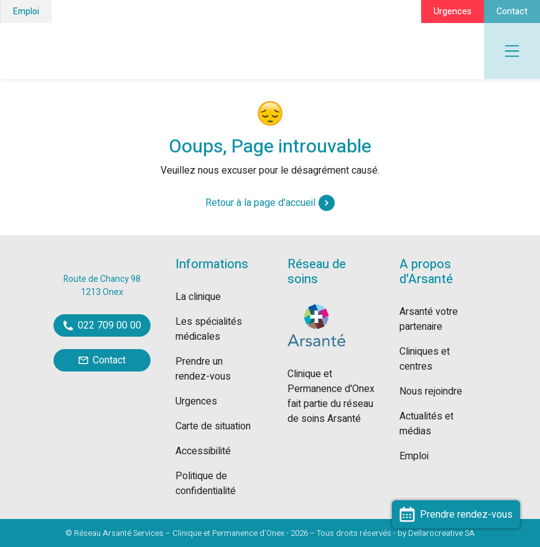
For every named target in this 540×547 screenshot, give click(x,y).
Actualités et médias (426, 424)
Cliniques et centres (424, 359)
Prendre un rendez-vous (203, 369)
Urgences (453, 11)
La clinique (198, 296)
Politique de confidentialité (205, 483)
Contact (512, 11)
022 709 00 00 (102, 325)
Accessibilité (203, 451)
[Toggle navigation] (512, 51)
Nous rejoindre (430, 391)
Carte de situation (213, 426)
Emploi (26, 11)
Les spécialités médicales (208, 329)
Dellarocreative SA (441, 533)
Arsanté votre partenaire (428, 319)
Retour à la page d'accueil (270, 203)
